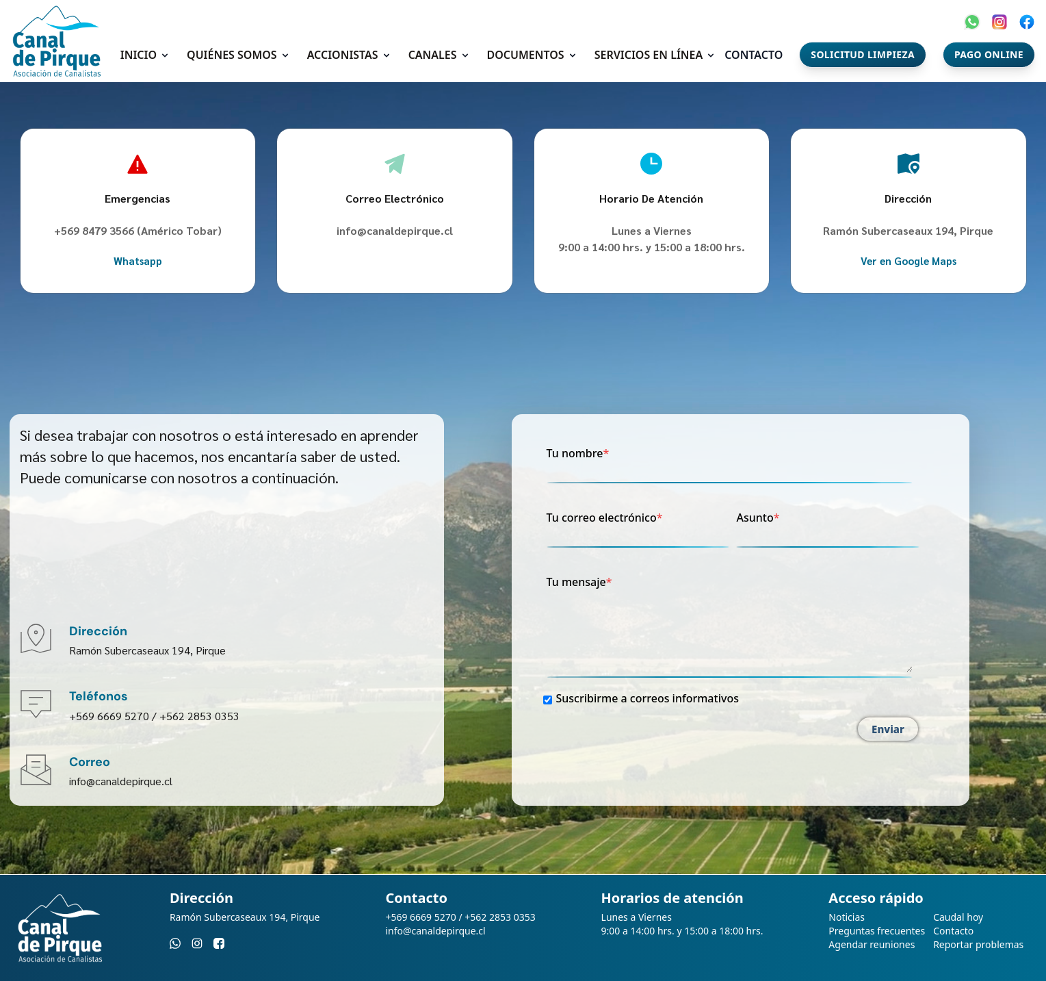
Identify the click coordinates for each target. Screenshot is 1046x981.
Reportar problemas (978, 944)
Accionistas (342, 54)
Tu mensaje (730, 625)
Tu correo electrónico (638, 528)
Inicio (138, 54)
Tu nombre (730, 464)
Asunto (827, 528)
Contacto (753, 54)
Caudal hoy (958, 916)
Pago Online (988, 54)
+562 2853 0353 (199, 716)
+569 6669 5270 (109, 716)
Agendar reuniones (871, 944)
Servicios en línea (648, 54)
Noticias (846, 916)
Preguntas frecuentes (876, 930)
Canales (432, 54)
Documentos (525, 54)
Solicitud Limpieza (863, 54)
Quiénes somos (232, 54)
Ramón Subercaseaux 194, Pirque (147, 650)
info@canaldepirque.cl (395, 230)
